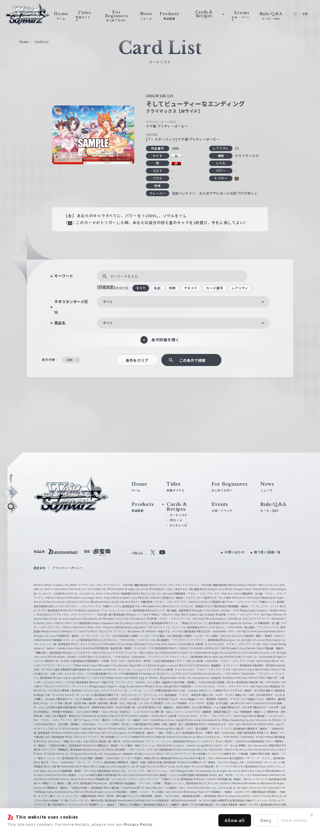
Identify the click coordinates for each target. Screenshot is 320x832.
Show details (294, 820)
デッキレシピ (179, 525)
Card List (41, 42)
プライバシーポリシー (68, 568)
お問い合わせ (235, 552)
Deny (266, 820)
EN (305, 14)
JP (295, 14)
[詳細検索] (106, 286)
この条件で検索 (192, 360)
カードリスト (179, 515)
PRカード (176, 520)
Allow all (235, 820)
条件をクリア (137, 360)
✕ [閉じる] (312, 815)
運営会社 (40, 568)
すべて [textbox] (108, 301)
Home (24, 42)
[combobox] (183, 302)
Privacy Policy (138, 824)
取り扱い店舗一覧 (267, 552)
